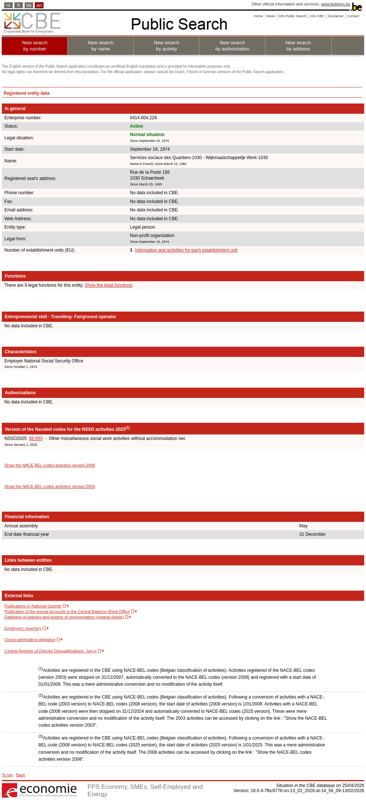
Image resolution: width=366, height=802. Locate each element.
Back (20, 775)
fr (18, 5)
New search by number (35, 46)
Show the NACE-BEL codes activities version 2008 (49, 465)
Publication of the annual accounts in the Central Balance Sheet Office (67, 611)
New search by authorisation (232, 46)
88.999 (35, 438)
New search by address (298, 46)
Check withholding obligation (29, 639)
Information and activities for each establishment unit (186, 250)
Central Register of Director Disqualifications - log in (50, 651)
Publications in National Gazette (32, 606)
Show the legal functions (108, 285)
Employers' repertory (22, 628)
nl (8, 5)
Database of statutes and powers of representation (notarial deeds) (64, 617)
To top (7, 775)
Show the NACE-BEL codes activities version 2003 (49, 486)
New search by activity (166, 46)
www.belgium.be (335, 4)
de (29, 5)
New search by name (100, 46)
